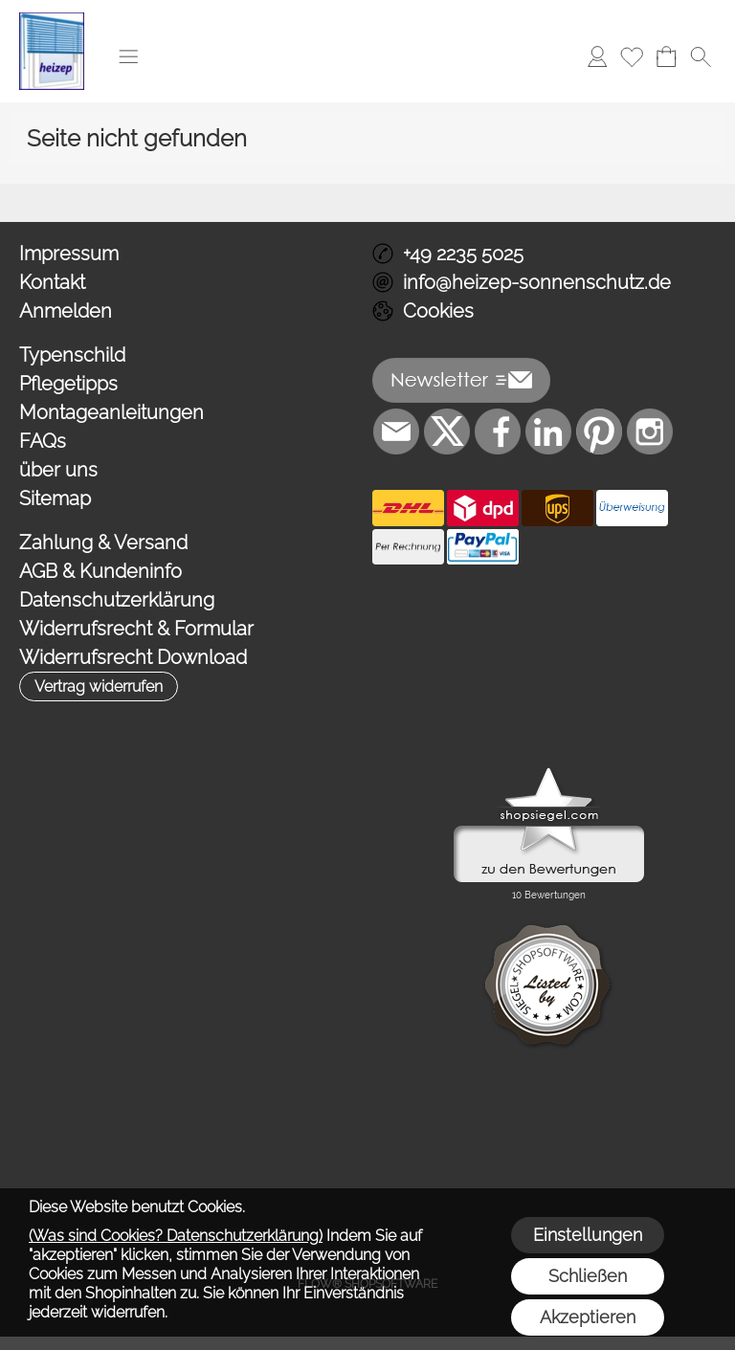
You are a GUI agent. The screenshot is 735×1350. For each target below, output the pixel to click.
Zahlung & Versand (103, 542)
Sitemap (55, 498)
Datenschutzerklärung (116, 599)
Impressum (69, 253)
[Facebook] (498, 431)
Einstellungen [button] (587, 1235)
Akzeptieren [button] (587, 1317)
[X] (447, 431)
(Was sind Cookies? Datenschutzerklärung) (176, 1236)
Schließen (587, 1276)
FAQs (42, 441)
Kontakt (52, 282)
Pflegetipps (68, 383)
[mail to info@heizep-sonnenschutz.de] (396, 431)
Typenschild (72, 354)
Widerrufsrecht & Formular (136, 628)
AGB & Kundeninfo (100, 571)
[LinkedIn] (548, 431)
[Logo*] (51, 20)
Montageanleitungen (111, 412)
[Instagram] (650, 431)
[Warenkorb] (666, 56)
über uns (58, 469)
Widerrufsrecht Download (133, 657)
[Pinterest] (599, 431)
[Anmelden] (597, 56)
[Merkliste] (631, 56)
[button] (128, 56)
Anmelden (65, 310)
